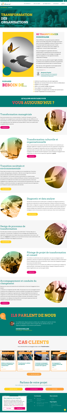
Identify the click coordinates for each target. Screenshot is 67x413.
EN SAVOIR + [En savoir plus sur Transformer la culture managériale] (20, 369)
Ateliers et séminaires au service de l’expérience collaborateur (7, 364)
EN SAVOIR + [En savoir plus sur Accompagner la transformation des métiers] (54, 369)
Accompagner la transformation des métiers (57, 364)
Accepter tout (19, 408)
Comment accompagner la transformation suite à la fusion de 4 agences (41, 364)
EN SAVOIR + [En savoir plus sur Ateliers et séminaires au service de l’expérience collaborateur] (3, 369)
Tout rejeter (8, 408)
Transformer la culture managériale (24, 364)
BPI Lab (44, 69)
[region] (14, 403)
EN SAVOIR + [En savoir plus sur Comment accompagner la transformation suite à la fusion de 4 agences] (37, 369)
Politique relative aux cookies (17, 405)
